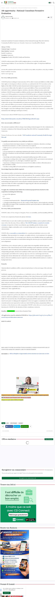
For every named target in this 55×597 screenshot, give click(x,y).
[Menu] (2, 2)
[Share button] (30, 426)
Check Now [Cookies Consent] (11, 589)
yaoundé (7, 7)
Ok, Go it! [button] (6, 593)
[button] (50, 2)
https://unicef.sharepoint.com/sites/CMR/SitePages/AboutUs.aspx (20, 118)
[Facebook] (9, 426)
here (29, 216)
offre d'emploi (14, 423)
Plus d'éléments (48, 439)
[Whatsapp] (25, 426)
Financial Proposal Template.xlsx (30, 200)
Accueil (3, 7)
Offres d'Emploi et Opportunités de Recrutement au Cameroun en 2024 (29, 353)
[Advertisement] (27, 30)
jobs (8, 423)
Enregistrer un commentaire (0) (27, 478)
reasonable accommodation (17, 233)
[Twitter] (16, 426)
